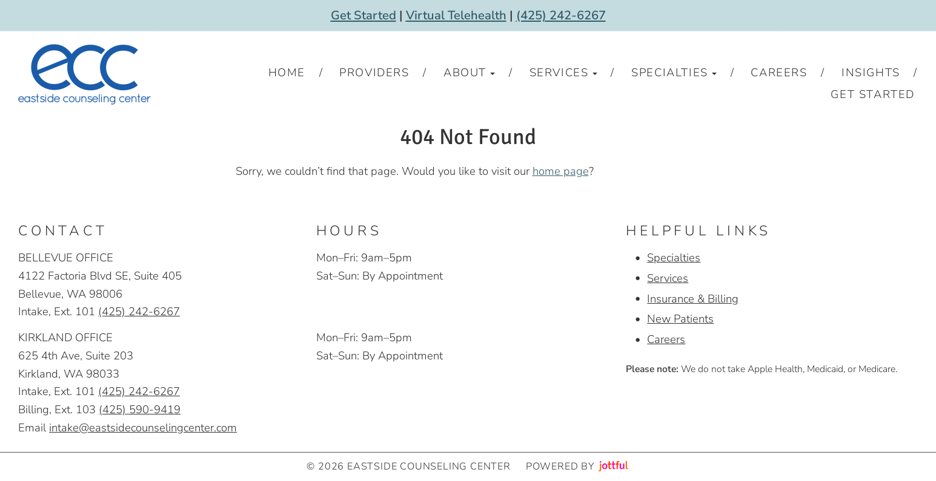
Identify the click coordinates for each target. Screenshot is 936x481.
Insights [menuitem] (870, 72)
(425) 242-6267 (561, 15)
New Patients (680, 318)
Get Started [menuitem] (873, 94)
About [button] (469, 72)
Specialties (673, 257)
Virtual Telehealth (456, 15)
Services (667, 278)
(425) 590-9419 (140, 409)
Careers (666, 339)
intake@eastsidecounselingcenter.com (143, 427)
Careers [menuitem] (779, 72)
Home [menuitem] (286, 72)
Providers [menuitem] (374, 72)
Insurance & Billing (693, 298)
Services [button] (563, 72)
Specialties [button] (674, 72)
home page (561, 170)
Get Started (363, 15)
